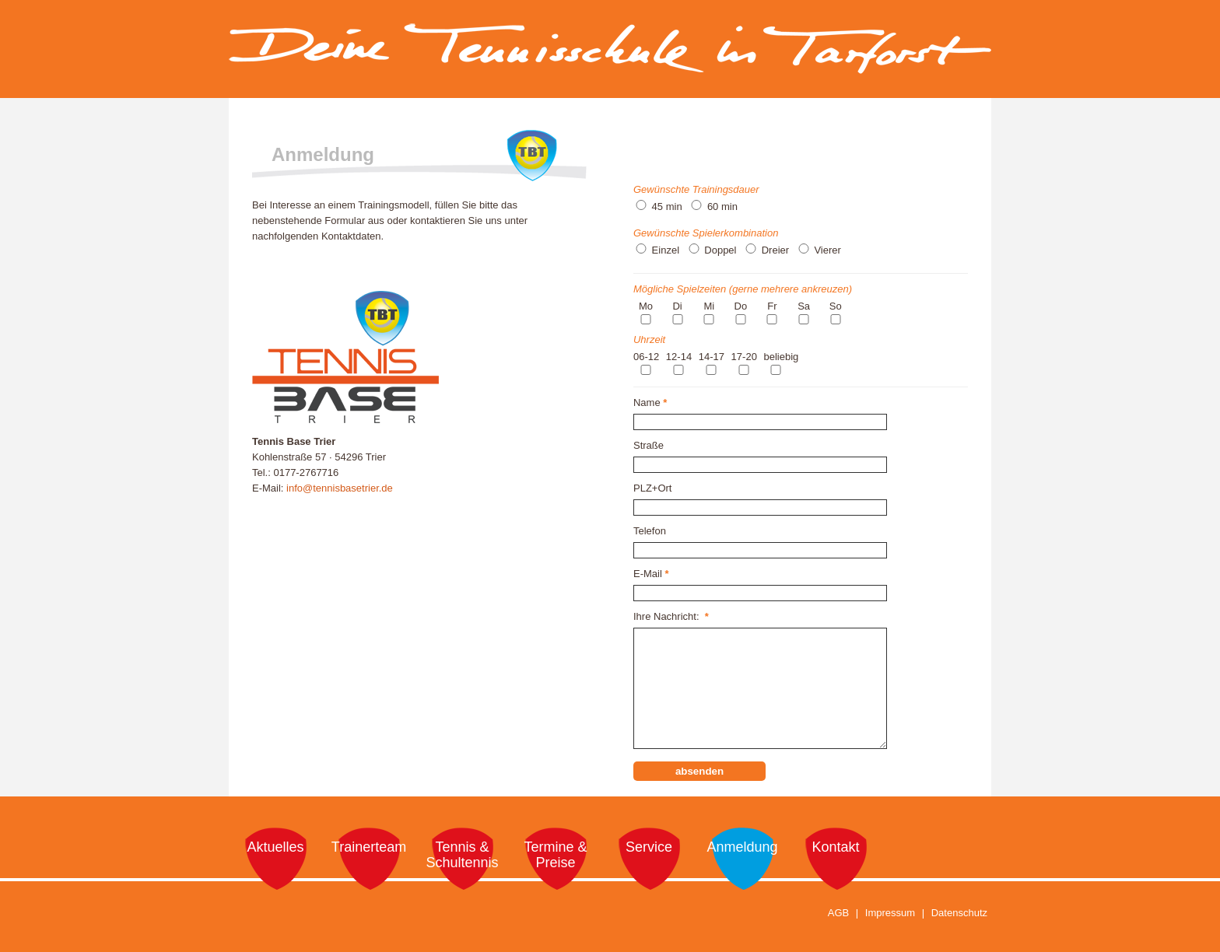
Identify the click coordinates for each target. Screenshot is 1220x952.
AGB (838, 913)
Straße (648, 445)
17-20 (744, 356)
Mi (708, 306)
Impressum (890, 913)
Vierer (827, 250)
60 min (722, 206)
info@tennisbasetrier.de (339, 488)
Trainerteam (368, 847)
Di (677, 306)
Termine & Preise (555, 854)
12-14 (679, 356)
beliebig (780, 356)
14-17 (711, 356)
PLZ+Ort (652, 488)
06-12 (646, 356)
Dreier (775, 250)
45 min (667, 206)
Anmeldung (741, 847)
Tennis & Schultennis (462, 854)
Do (741, 306)
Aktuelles (275, 847)
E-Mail (651, 573)
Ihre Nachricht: (671, 616)
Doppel (720, 250)
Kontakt (835, 847)
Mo (646, 306)
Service (649, 847)
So (835, 306)
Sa (804, 306)
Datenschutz (959, 913)
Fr (772, 306)
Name (650, 402)
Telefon (649, 531)
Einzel (665, 250)
